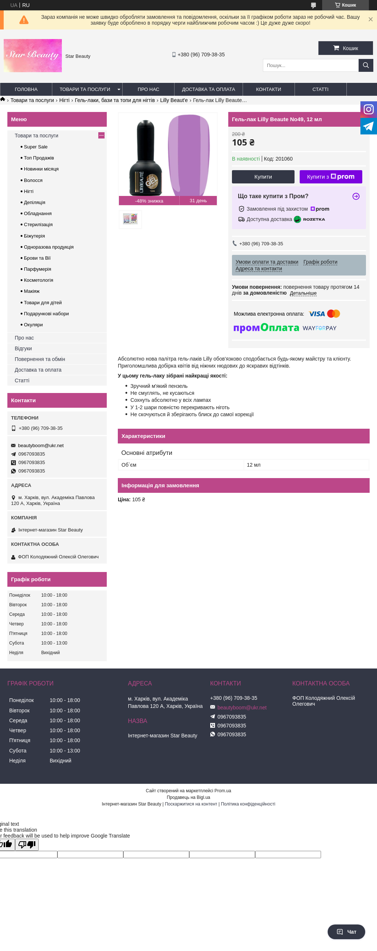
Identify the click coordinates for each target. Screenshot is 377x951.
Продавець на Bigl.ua (188, 797)
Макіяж (32, 291)
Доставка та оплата (208, 89)
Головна (26, 89)
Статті (321, 89)
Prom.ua (223, 790)
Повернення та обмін (40, 359)
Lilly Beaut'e (174, 100)
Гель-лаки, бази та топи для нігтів (115, 100)
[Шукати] (366, 65)
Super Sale (35, 147)
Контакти (268, 89)
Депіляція (34, 202)
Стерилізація (38, 224)
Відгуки (23, 348)
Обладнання (38, 213)
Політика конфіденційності (248, 804)
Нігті (64, 100)
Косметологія (38, 280)
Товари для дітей (43, 302)
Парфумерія (37, 269)
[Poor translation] (27, 845)
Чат (346, 932)
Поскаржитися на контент (191, 804)
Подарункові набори (46, 313)
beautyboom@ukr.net (41, 445)
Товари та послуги (85, 89)
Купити (263, 176)
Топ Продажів (39, 158)
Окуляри (33, 324)
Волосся (33, 180)
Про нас (148, 89)
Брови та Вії (37, 258)
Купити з (331, 176)
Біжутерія (34, 236)
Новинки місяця (41, 169)
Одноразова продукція (49, 247)
